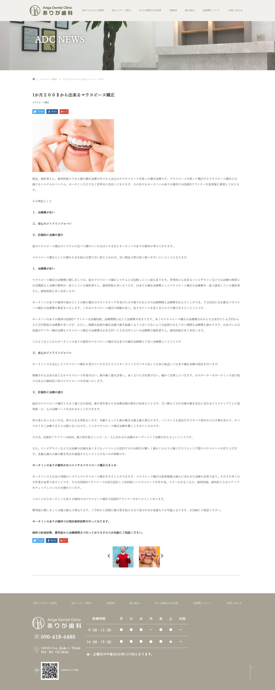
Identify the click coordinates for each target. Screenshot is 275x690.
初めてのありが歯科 (93, 10)
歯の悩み (190, 10)
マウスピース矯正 (40, 102)
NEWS (173, 10)
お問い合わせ (235, 10)
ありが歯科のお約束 (150, 10)
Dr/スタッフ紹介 (121, 10)
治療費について (211, 10)
